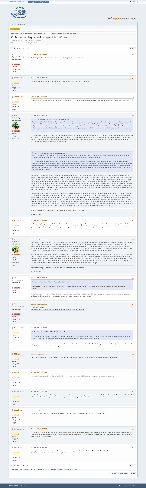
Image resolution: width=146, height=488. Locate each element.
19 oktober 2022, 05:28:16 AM (39, 277)
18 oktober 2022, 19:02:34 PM (39, 96)
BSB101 (17, 354)
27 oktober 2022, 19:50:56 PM (39, 410)
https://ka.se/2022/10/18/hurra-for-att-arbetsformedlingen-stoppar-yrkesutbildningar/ (57, 309)
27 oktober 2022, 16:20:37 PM (39, 391)
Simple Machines (23, 485)
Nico (16, 115)
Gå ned (13, 48)
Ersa (16, 54)
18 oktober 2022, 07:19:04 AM (39, 54)
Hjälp (120, 485)
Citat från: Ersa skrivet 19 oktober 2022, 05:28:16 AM (49, 332)
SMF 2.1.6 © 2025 (13, 485)
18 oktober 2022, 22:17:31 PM (39, 239)
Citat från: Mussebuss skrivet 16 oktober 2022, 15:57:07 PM (51, 119)
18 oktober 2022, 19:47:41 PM (39, 115)
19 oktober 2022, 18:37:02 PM (39, 327)
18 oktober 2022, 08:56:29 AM (39, 77)
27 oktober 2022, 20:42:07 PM (39, 429)
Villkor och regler (127, 485)
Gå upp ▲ (134, 485)
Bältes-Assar (19, 97)
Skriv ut (132, 48)
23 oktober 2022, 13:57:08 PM (39, 354)
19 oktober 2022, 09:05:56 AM (39, 304)
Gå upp (13, 465)
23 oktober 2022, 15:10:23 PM (39, 372)
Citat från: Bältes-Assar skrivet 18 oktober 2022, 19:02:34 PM (52, 282)
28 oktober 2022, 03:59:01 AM (39, 447)
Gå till (109, 473)
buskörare (18, 78)
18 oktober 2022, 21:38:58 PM (39, 220)
